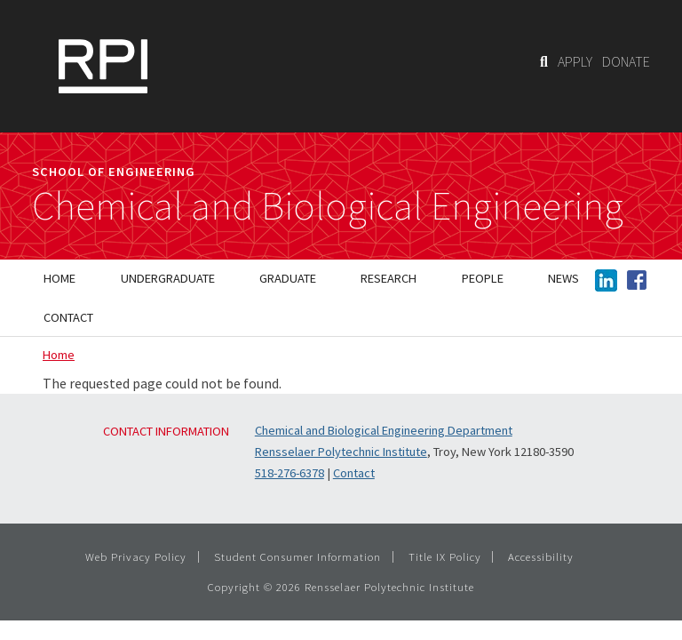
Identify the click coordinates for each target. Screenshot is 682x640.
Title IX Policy (444, 556)
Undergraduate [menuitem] (168, 278)
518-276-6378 (289, 473)
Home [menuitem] (59, 278)
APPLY (575, 61)
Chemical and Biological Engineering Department (383, 430)
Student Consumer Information (297, 556)
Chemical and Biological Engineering (327, 206)
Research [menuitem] (388, 278)
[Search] (544, 61)
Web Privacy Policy (135, 556)
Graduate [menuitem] (287, 278)
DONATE (626, 61)
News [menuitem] (563, 278)
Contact (354, 473)
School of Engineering (113, 172)
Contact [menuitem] (68, 317)
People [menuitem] (483, 278)
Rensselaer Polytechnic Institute (341, 452)
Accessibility (541, 556)
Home (59, 355)
